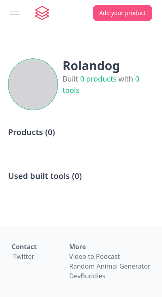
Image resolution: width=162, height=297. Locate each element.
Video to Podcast (94, 256)
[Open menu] (14, 13)
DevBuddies (87, 275)
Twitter (23, 256)
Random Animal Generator (110, 266)
